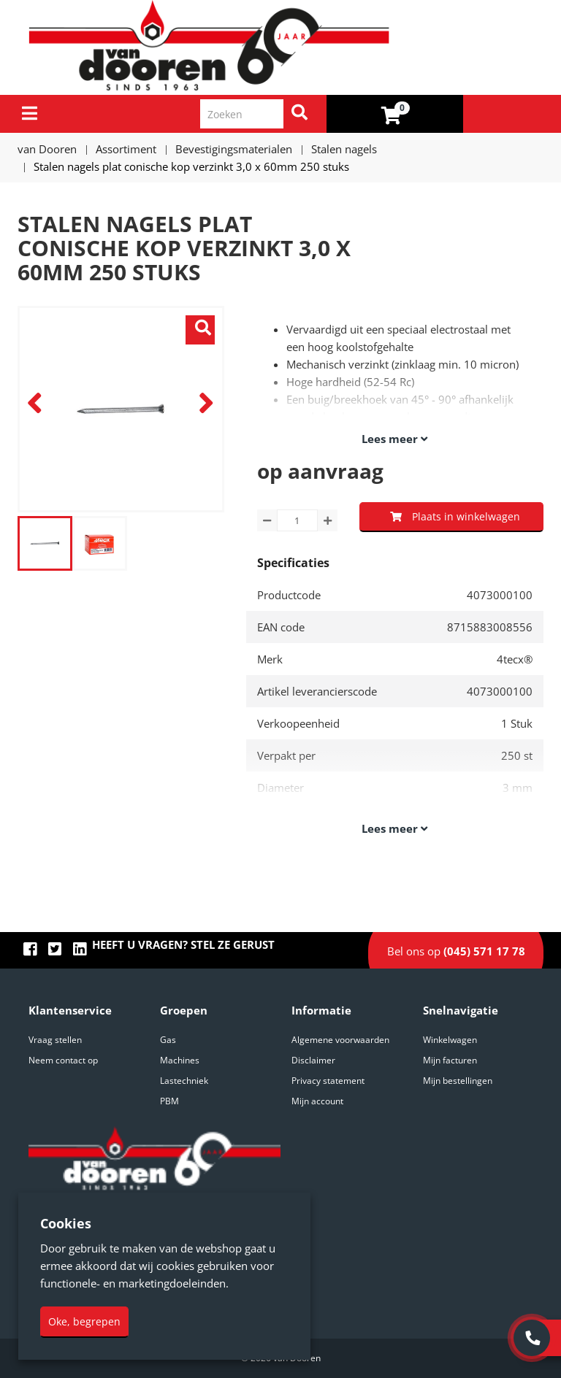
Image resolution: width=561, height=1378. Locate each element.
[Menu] (30, 113)
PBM (169, 1101)
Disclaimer (313, 1060)
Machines (179, 1060)
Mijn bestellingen (457, 1080)
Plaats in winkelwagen (455, 516)
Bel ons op (456, 951)
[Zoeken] (299, 113)
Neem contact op (63, 1060)
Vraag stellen (55, 1040)
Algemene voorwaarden (340, 1040)
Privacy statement (328, 1080)
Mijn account (317, 1101)
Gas (168, 1040)
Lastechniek (184, 1080)
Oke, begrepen (84, 1321)
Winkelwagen (450, 1040)
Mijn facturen (450, 1060)
